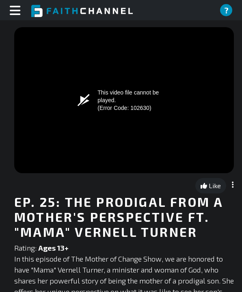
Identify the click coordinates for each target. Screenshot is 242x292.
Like (211, 185)
